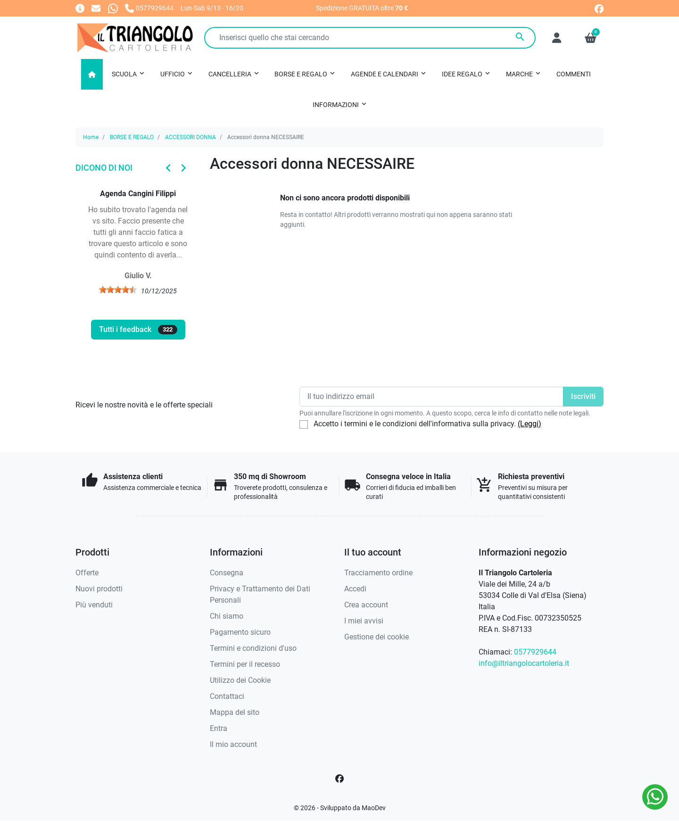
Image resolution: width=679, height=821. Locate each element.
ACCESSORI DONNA (190, 137)
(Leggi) (529, 423)
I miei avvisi (363, 620)
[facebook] (599, 7)
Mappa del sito (234, 712)
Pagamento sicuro (240, 632)
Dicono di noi (103, 168)
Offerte (87, 572)
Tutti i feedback (138, 329)
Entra (218, 728)
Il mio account (233, 744)
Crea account (366, 604)
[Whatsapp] (113, 7)
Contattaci (227, 696)
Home (91, 137)
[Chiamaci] (149, 7)
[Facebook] (339, 778)
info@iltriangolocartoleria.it (524, 663)
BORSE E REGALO (132, 137)
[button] (591, 37)
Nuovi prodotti (99, 588)
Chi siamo (226, 616)
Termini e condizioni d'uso (253, 648)
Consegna (226, 572)
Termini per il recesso (245, 664)
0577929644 (535, 651)
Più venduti (94, 604)
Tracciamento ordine (378, 572)
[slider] (118, 289)
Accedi (355, 588)
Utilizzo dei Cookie (240, 680)
